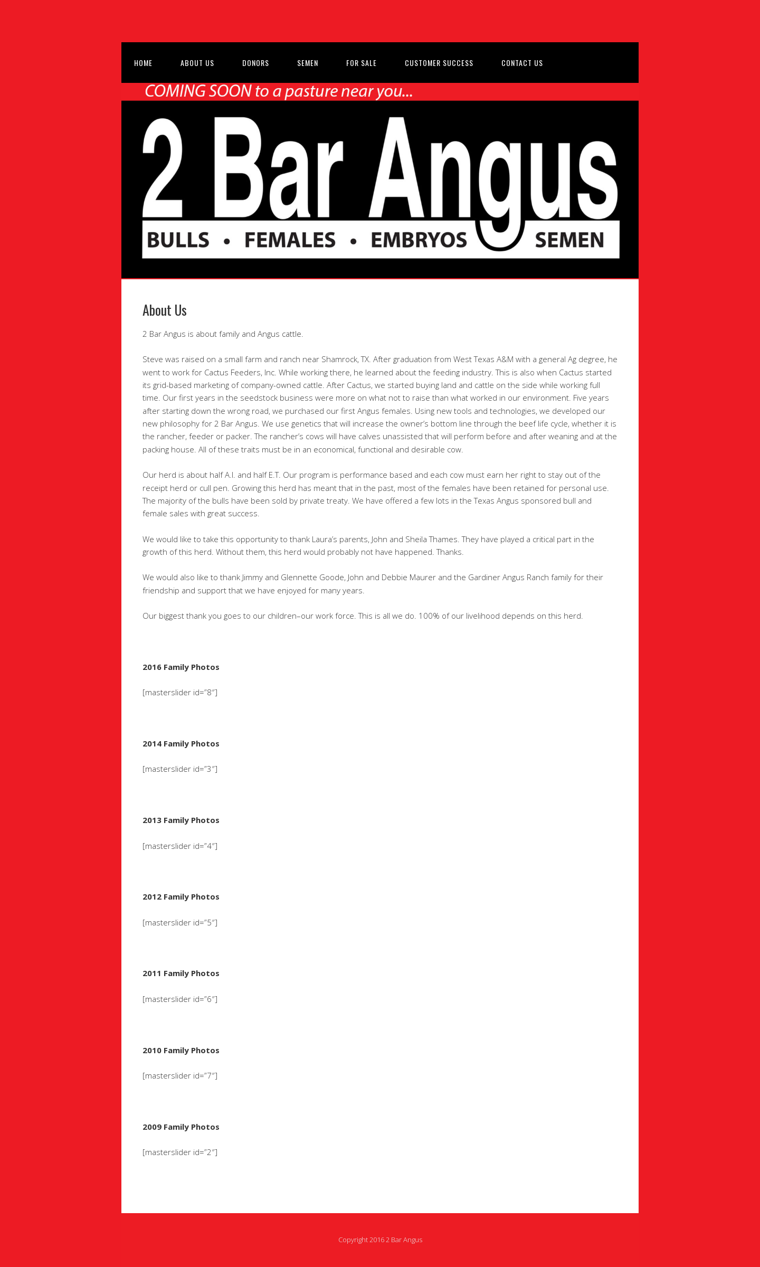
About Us (197, 62)
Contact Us (522, 62)
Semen (307, 62)
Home (143, 62)
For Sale (361, 62)
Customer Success (439, 62)
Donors (255, 62)
